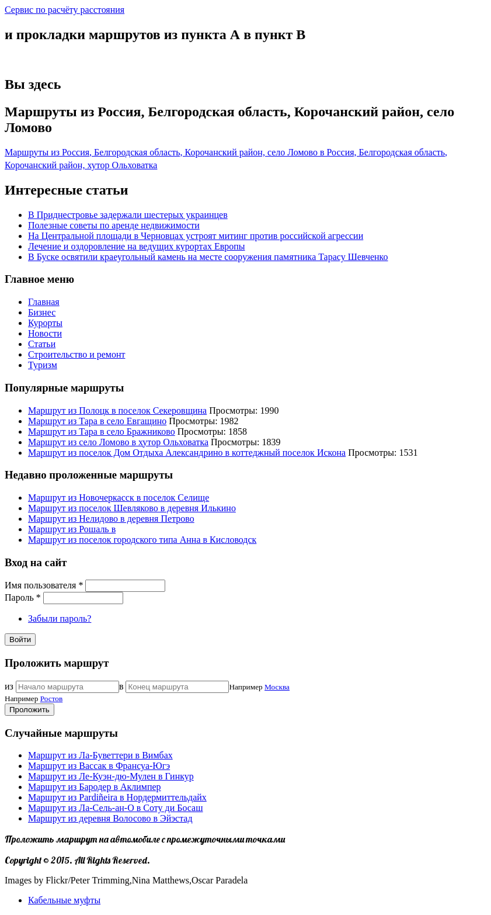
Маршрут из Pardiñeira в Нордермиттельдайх (117, 797)
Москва (277, 686)
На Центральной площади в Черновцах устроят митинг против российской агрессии (195, 236)
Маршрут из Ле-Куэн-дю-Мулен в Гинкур (111, 776)
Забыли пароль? (59, 618)
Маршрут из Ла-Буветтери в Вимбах (100, 755)
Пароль (23, 597)
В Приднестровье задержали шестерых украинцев (128, 215)
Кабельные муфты (64, 900)
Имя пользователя (44, 585)
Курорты (45, 323)
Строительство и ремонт (76, 354)
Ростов (51, 698)
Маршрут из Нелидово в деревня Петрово (111, 519)
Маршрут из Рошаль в (72, 529)
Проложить (29, 709)
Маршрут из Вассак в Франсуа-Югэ (99, 766)
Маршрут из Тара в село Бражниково (101, 431)
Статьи (41, 344)
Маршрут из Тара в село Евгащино (97, 421)
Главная (44, 302)
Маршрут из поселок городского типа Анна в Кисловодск (142, 540)
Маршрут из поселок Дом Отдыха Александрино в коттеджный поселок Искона (187, 453)
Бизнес (41, 312)
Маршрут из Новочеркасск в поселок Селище (118, 497)
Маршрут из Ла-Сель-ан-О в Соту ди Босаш (115, 808)
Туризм (42, 365)
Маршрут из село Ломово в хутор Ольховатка (118, 442)
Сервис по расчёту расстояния (64, 10)
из (9, 686)
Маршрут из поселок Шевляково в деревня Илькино (132, 508)
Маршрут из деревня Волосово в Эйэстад (110, 818)
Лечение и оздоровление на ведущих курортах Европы (136, 246)
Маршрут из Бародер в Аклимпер (94, 787)
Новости (45, 333)
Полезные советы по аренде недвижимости (114, 225)
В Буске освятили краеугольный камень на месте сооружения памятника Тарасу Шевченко (208, 257)
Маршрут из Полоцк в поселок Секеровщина (117, 410)
